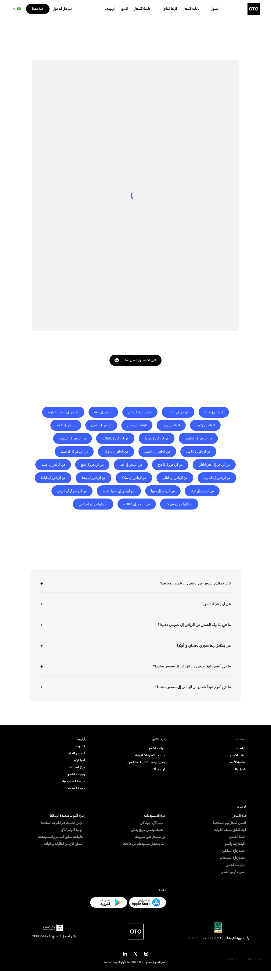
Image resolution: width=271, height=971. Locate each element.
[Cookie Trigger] (244, 959)
